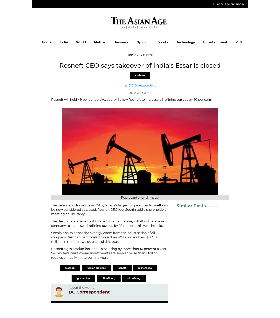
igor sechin (83, 278)
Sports (163, 42)
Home (47, 42)
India (64, 42)
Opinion (143, 42)
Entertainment (215, 42)
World (81, 42)
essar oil (70, 267)
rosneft (122, 267)
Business (121, 42)
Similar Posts (191, 205)
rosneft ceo (145, 267)
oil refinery (109, 278)
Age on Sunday (234, 4)
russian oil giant (96, 267)
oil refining (134, 278)
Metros (99, 42)
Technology (185, 42)
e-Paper (218, 4)
